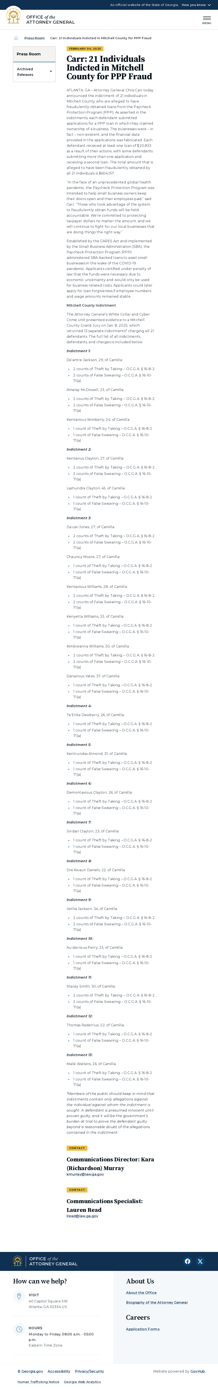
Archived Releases (25, 72)
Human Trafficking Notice (38, 1382)
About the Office (141, 1293)
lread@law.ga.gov (82, 1216)
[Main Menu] (206, 20)
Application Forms (142, 1329)
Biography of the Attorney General (157, 1303)
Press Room (34, 38)
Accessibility (59, 1371)
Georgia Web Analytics (82, 1382)
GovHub (198, 1371)
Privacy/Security (89, 1371)
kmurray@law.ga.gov (85, 1174)
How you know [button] (194, 5)
